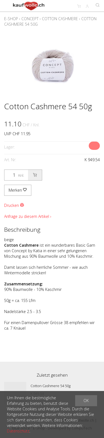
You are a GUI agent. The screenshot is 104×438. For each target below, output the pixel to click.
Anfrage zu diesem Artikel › (27, 216)
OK (86, 400)
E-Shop (11, 18)
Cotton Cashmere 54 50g (50, 385)
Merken (18, 190)
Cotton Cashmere (60, 18)
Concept (30, 18)
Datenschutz (18, 431)
